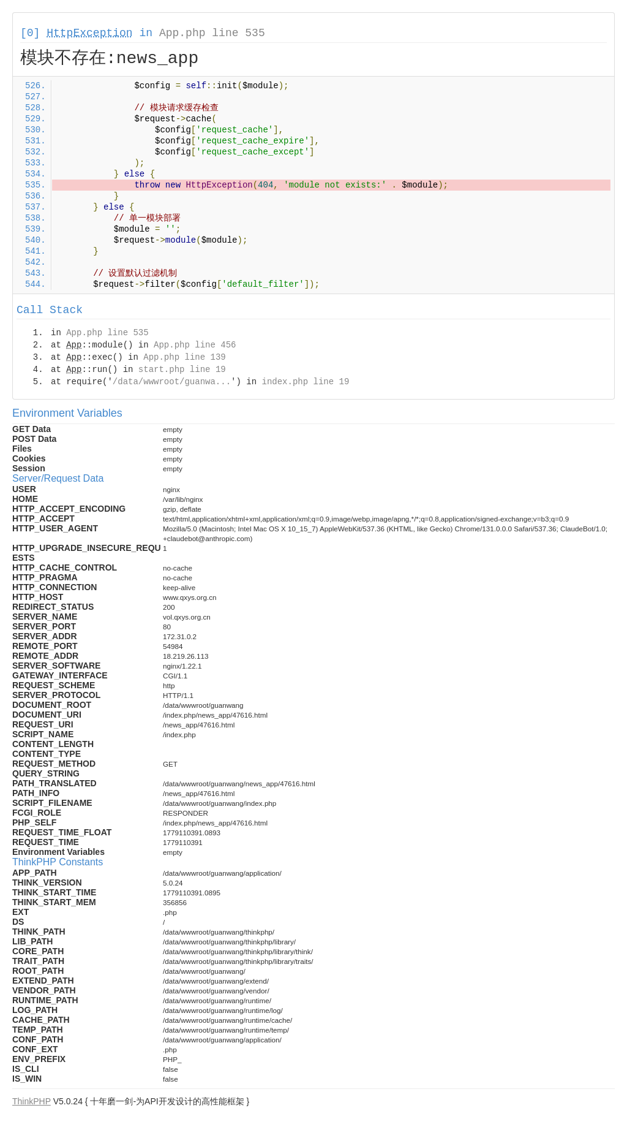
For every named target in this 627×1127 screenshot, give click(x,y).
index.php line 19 (305, 382)
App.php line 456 (195, 345)
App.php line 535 (212, 33)
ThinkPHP (31, 1101)
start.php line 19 (182, 369)
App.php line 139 (184, 357)
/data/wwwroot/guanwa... (172, 382)
